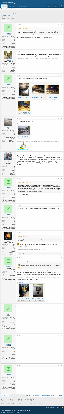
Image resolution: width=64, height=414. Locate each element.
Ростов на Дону (11, 249)
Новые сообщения (5, 8)
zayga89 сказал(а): (23, 236)
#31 (61, 178)
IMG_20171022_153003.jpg (25, 136)
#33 (61, 232)
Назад (3, 21)
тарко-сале (12, 42)
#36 (61, 335)
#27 (61, 51)
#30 (61, 153)
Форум (4, 6)
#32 (61, 205)
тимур (8, 127)
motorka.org (11, 412)
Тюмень (13, 170)
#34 (61, 257)
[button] (16, 6)
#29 (61, 118)
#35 (61, 305)
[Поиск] (61, 6)
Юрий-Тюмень (8, 162)
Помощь (58, 407)
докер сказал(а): (22, 262)
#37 (61, 365)
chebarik (8, 60)
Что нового (12, 6)
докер (8, 241)
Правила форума (50, 407)
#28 (61, 75)
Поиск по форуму (16, 8)
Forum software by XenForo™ (16, 410)
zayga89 (4, 18)
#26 (61, 24)
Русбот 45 (5, 16)
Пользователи (22, 6)
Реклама (17, 412)
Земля (13, 67)
